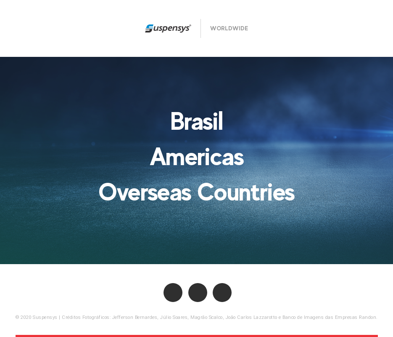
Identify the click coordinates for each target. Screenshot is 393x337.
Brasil (196, 120)
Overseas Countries (196, 191)
